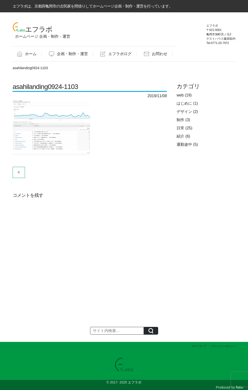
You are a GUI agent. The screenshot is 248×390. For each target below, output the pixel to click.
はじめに (184, 103)
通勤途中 (184, 144)
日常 (180, 128)
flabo (239, 387)
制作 (180, 120)
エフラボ (134, 382)
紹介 (180, 136)
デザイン (184, 112)
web (180, 95)
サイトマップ (199, 346)
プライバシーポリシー (223, 346)
